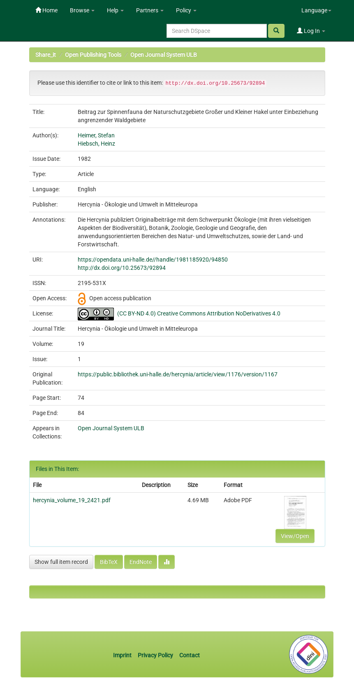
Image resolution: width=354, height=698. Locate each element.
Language (316, 10)
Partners (150, 10)
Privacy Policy (155, 655)
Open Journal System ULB (163, 54)
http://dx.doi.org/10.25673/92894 (122, 267)
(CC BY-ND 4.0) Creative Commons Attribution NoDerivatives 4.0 (198, 313)
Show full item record (61, 562)
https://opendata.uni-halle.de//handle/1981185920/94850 (153, 259)
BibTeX (109, 562)
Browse (82, 10)
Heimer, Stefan (96, 135)
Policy (186, 10)
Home (46, 10)
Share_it (45, 54)
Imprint (123, 655)
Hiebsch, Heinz (96, 143)
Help (115, 10)
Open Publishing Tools (93, 54)
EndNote (141, 562)
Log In (311, 31)
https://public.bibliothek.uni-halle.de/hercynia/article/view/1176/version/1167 (178, 374)
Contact (189, 655)
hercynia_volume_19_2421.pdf (72, 500)
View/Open (295, 536)
